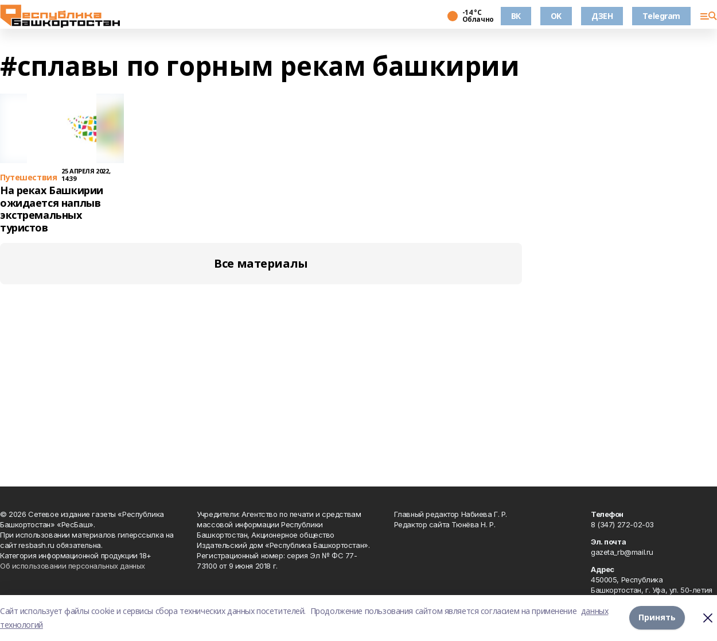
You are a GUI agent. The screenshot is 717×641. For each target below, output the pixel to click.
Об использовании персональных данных (72, 565)
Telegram (661, 15)
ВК (516, 15)
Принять (657, 617)
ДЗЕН (602, 15)
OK (556, 15)
